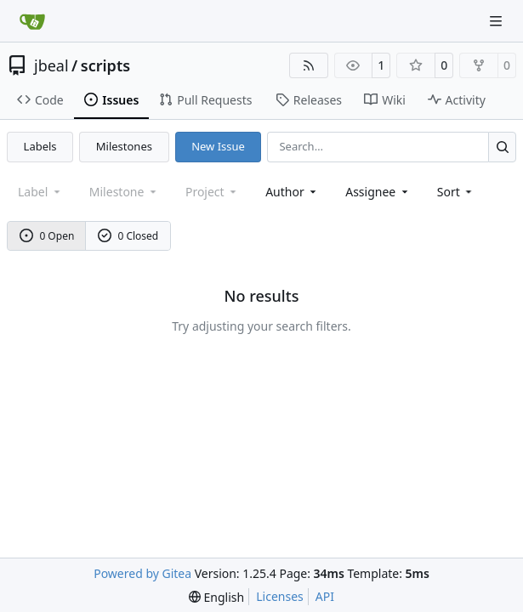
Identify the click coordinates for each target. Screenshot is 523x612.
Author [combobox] (292, 192)
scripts (105, 65)
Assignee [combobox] (378, 192)
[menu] (456, 191)
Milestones (124, 146)
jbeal (51, 65)
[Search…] (502, 147)
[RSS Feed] (308, 65)
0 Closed (128, 236)
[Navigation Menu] (497, 21)
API (325, 596)
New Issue (218, 146)
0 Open (47, 236)
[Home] (32, 21)
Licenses (280, 596)
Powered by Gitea (142, 573)
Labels (40, 146)
